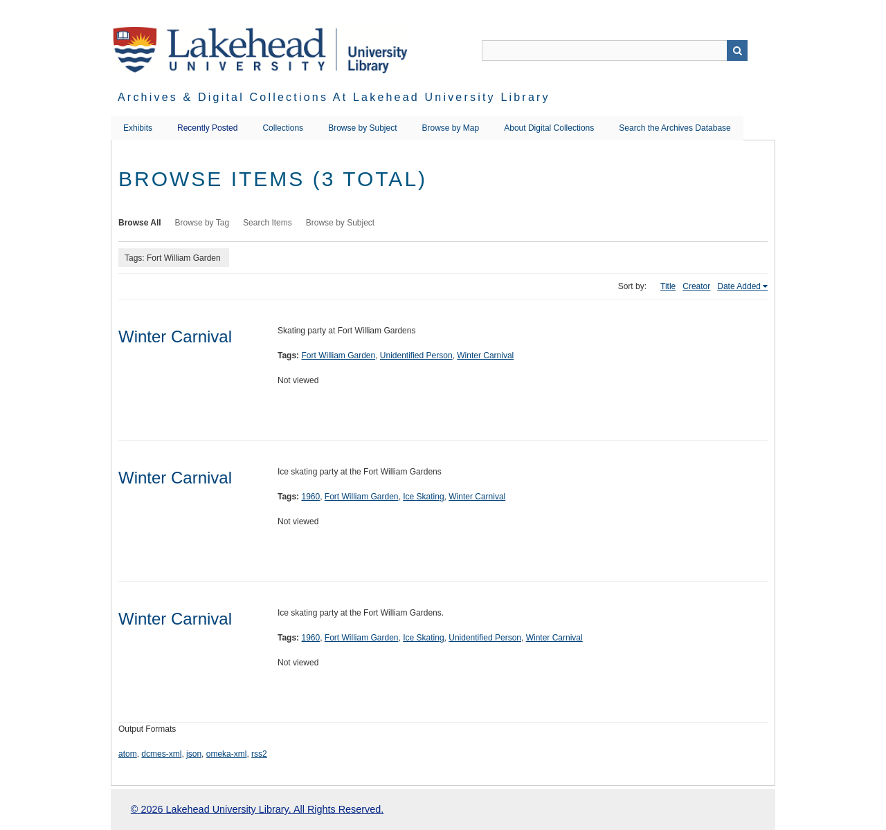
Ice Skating (423, 496)
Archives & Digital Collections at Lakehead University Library (334, 97)
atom (127, 754)
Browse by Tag (202, 223)
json (193, 754)
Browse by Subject (362, 128)
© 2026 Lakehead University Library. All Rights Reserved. (257, 809)
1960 (310, 496)
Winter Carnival (175, 336)
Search (737, 50)
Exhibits (137, 128)
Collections (282, 128)
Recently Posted (207, 128)
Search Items (267, 223)
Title (668, 286)
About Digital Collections (549, 128)
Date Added (739, 286)
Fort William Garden (338, 355)
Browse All (139, 223)
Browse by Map (451, 128)
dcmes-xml (161, 754)
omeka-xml (226, 754)
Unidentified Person (416, 355)
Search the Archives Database (674, 128)
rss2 (259, 754)
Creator (696, 286)
